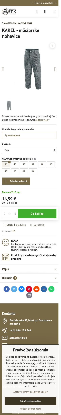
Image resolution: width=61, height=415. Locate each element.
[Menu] (54, 11)
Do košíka (37, 214)
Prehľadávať (12, 135)
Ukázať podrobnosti (30, 408)
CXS (13, 231)
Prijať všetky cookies (30, 401)
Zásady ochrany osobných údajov (30, 391)
